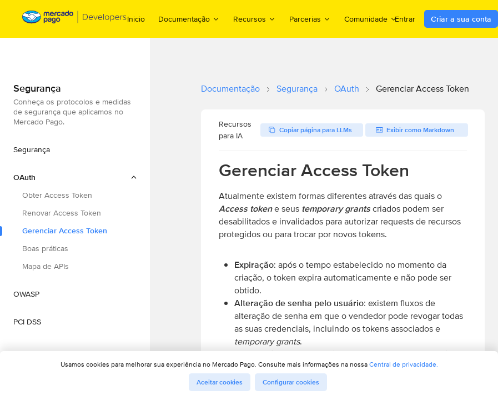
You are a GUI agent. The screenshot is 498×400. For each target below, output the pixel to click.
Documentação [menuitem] (189, 18)
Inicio (136, 18)
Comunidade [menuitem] (371, 18)
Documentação (230, 88)
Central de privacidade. (403, 364)
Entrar (405, 18)
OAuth (346, 88)
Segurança (297, 88)
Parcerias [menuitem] (310, 18)
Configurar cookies (291, 382)
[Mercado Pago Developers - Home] (74, 19)
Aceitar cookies (220, 382)
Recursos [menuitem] (254, 18)
